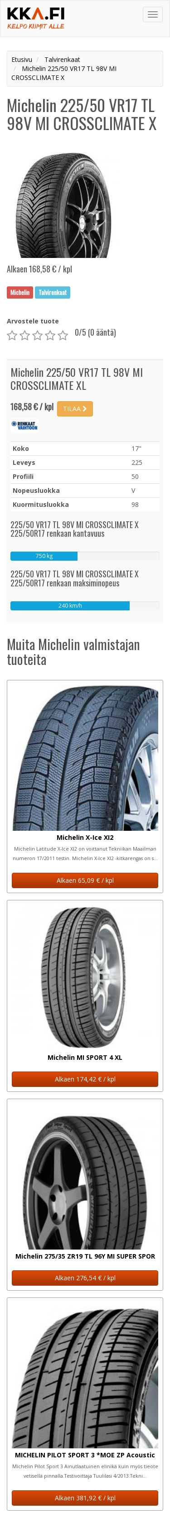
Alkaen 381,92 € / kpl (85, 1498)
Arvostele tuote (33, 321)
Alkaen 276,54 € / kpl (85, 1277)
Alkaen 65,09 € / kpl (85, 880)
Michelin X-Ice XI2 (85, 837)
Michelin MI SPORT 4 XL (85, 1057)
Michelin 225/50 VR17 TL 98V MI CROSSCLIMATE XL (76, 378)
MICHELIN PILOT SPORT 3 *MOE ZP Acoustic (85, 1455)
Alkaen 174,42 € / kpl (85, 1079)
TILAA (75, 408)
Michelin (19, 292)
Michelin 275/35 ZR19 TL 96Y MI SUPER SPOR (85, 1256)
